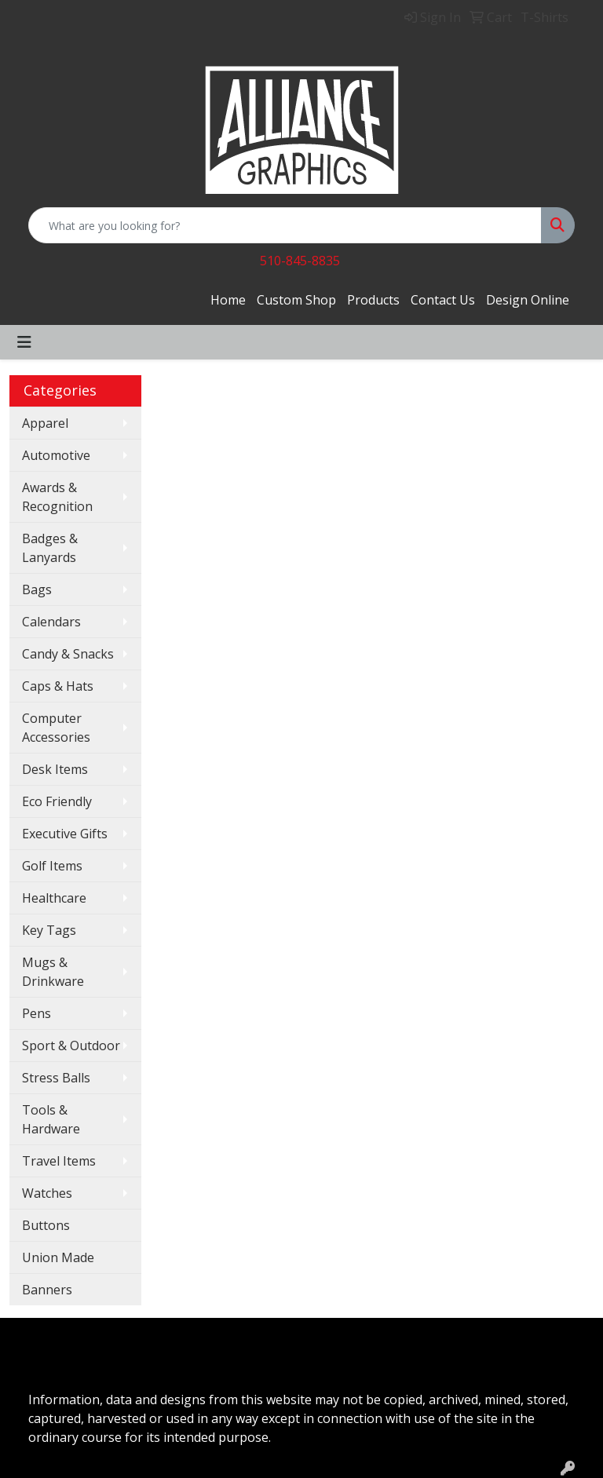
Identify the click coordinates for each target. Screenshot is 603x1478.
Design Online (527, 299)
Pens (36, 1013)
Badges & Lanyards (50, 548)
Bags (37, 589)
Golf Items (52, 865)
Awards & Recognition (57, 497)
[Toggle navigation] (24, 342)
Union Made (58, 1257)
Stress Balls (56, 1077)
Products (373, 299)
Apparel (45, 423)
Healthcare (54, 898)
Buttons (46, 1225)
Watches (47, 1193)
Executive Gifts (65, 833)
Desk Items (55, 769)
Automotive (56, 455)
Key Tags (49, 930)
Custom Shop (296, 299)
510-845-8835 (300, 260)
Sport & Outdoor (71, 1045)
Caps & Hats (57, 686)
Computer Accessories (56, 728)
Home (228, 299)
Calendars (51, 621)
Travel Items (59, 1161)
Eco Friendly (57, 801)
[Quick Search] (285, 225)
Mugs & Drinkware (53, 972)
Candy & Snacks (68, 653)
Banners (47, 1289)
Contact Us (443, 299)
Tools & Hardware (51, 1119)
